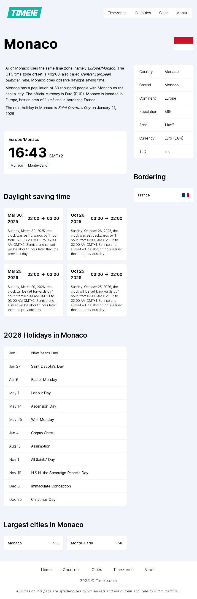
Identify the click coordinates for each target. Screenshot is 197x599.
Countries (143, 13)
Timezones (117, 13)
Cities (164, 13)
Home (46, 569)
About (182, 13)
